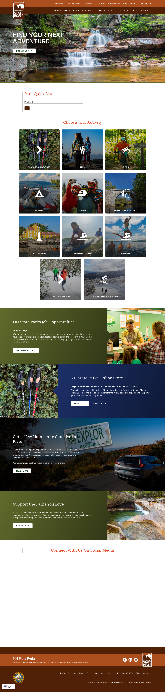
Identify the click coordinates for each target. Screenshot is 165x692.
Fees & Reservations (125, 10)
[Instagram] (146, 3)
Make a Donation (114, 3)
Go (27, 108)
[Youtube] (151, 3)
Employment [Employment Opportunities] (59, 3)
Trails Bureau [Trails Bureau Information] (88, 3)
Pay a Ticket (100, 3)
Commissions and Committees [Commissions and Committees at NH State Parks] (99, 673)
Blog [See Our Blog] (138, 673)
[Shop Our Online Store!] (39, 149)
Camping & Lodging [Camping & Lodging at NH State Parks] (82, 10)
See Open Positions (25, 350)
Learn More (22, 471)
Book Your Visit (24, 51)
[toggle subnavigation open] (69, 10)
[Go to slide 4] (6, 416)
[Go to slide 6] (117, 363)
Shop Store (79, 403)
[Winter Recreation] (60, 279)
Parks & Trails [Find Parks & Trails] (60, 10)
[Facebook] (142, 3)
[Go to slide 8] (121, 363)
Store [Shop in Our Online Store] (125, 3)
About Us (145, 10)
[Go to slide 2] (110, 363)
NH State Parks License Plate (71, 673)
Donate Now (22, 526)
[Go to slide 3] (4, 416)
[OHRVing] (82, 193)
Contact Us (147, 673)
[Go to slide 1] (108, 363)
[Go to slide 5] (115, 363)
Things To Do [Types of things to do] (104, 10)
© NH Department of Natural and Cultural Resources (120, 682)
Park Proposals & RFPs (123, 673)
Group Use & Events (73, 3)
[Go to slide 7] (119, 363)
